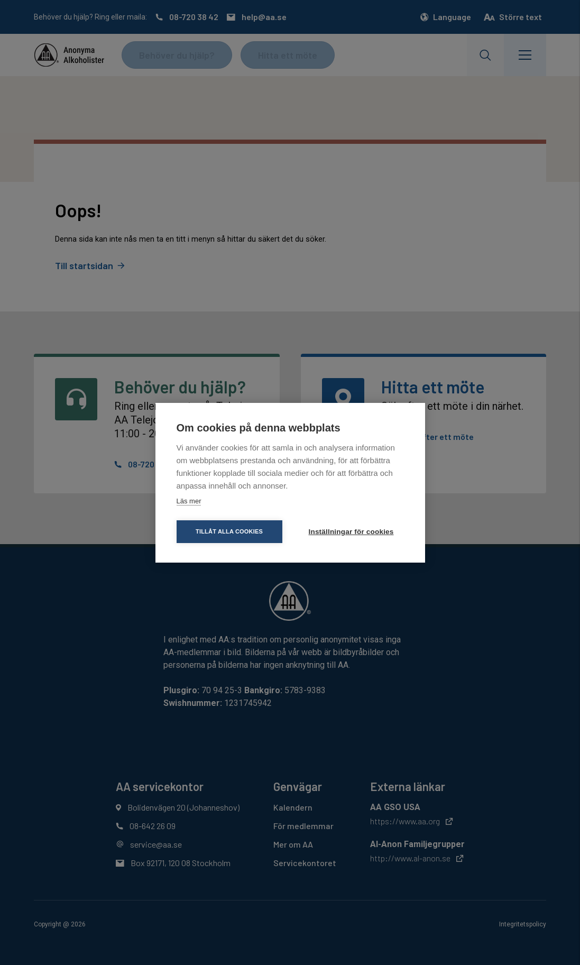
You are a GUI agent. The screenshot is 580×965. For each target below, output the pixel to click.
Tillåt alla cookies (229, 531)
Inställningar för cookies (351, 532)
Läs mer (189, 501)
